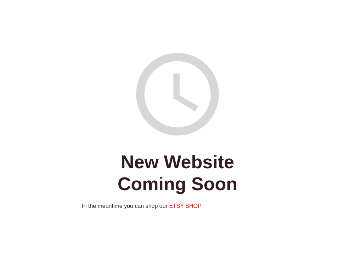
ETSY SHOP (185, 206)
